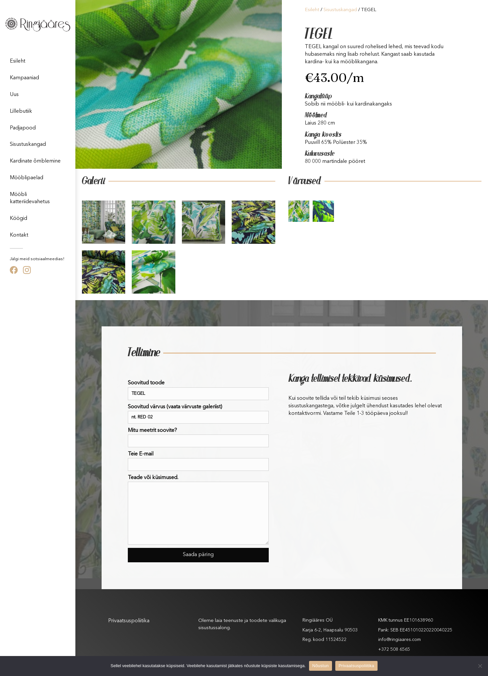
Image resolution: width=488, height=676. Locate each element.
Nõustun (320, 665)
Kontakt (19, 235)
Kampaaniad (24, 78)
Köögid (18, 218)
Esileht (17, 61)
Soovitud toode (198, 390)
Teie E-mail (198, 461)
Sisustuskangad (28, 144)
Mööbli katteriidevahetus (30, 198)
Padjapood (23, 128)
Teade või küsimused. (198, 510)
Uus (14, 94)
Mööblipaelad (26, 178)
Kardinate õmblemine (35, 161)
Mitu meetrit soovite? (198, 437)
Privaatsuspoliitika (128, 621)
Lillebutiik (21, 111)
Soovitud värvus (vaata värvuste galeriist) (198, 414)
